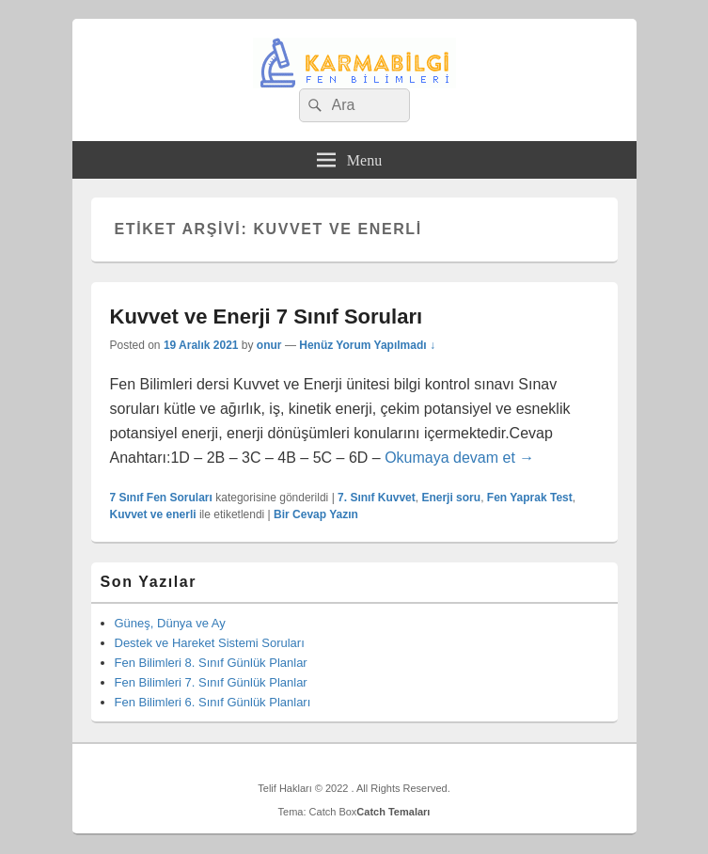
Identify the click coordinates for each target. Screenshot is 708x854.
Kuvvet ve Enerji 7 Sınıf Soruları (266, 316)
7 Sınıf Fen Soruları (161, 497)
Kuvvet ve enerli (153, 514)
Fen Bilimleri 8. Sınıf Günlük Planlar (211, 663)
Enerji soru (450, 497)
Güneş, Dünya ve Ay (170, 623)
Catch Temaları (393, 811)
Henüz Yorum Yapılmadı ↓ (367, 345)
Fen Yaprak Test (530, 497)
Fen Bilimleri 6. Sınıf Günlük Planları (213, 702)
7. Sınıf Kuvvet (377, 497)
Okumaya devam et (459, 458)
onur (269, 345)
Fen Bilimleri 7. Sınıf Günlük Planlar (211, 682)
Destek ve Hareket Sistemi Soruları (210, 643)
